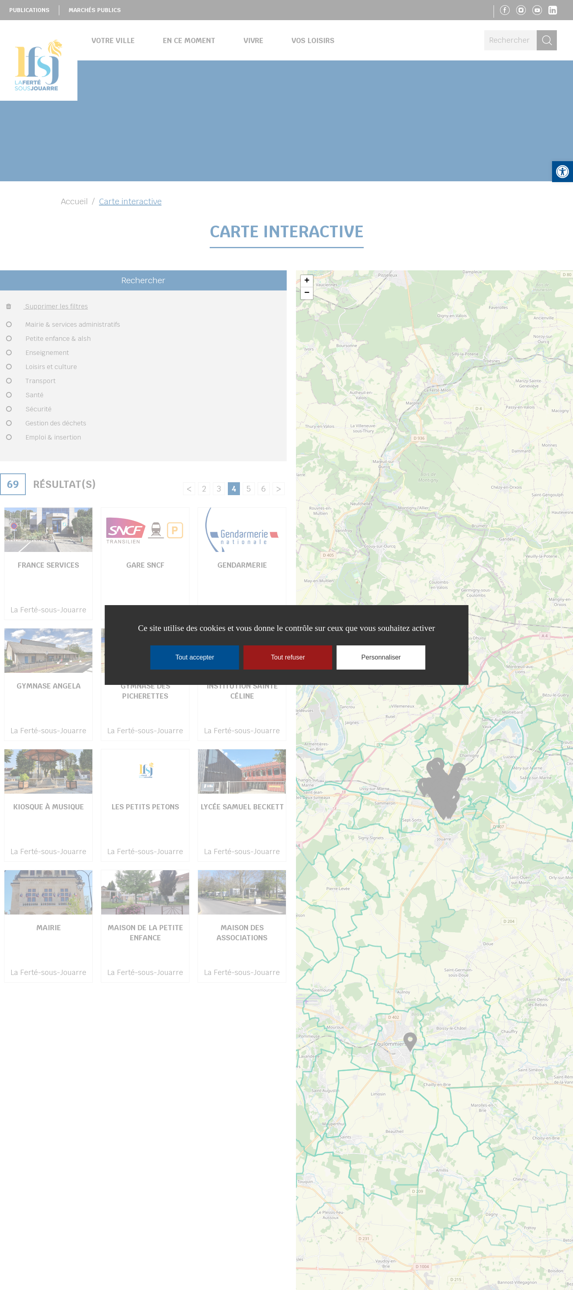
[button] (562, 171)
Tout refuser (288, 657)
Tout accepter (194, 657)
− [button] (306, 293)
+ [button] (306, 281)
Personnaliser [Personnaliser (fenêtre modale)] (381, 657)
